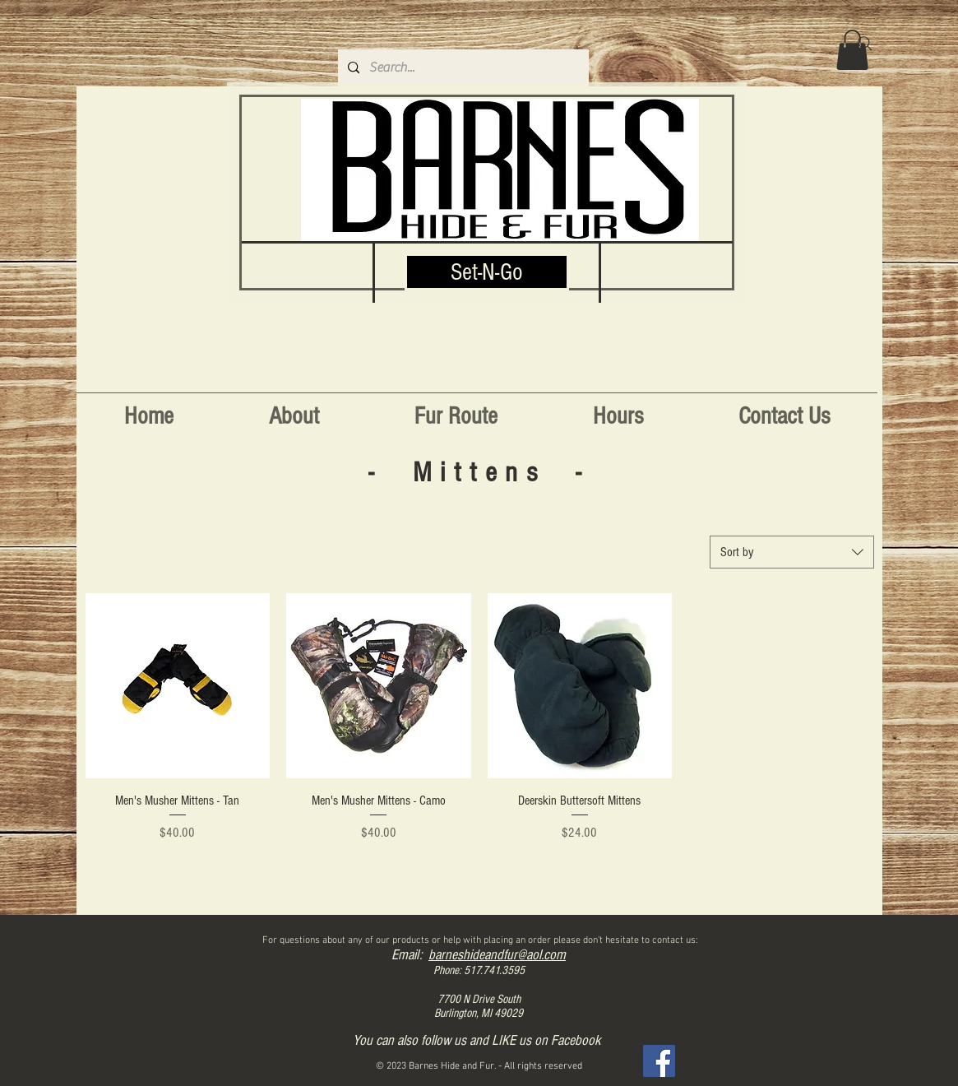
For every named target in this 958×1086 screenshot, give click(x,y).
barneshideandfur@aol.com (497, 954)
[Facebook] (659, 1061)
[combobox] (792, 552)
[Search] (865, 43)
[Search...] (461, 67)
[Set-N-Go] (487, 271)
